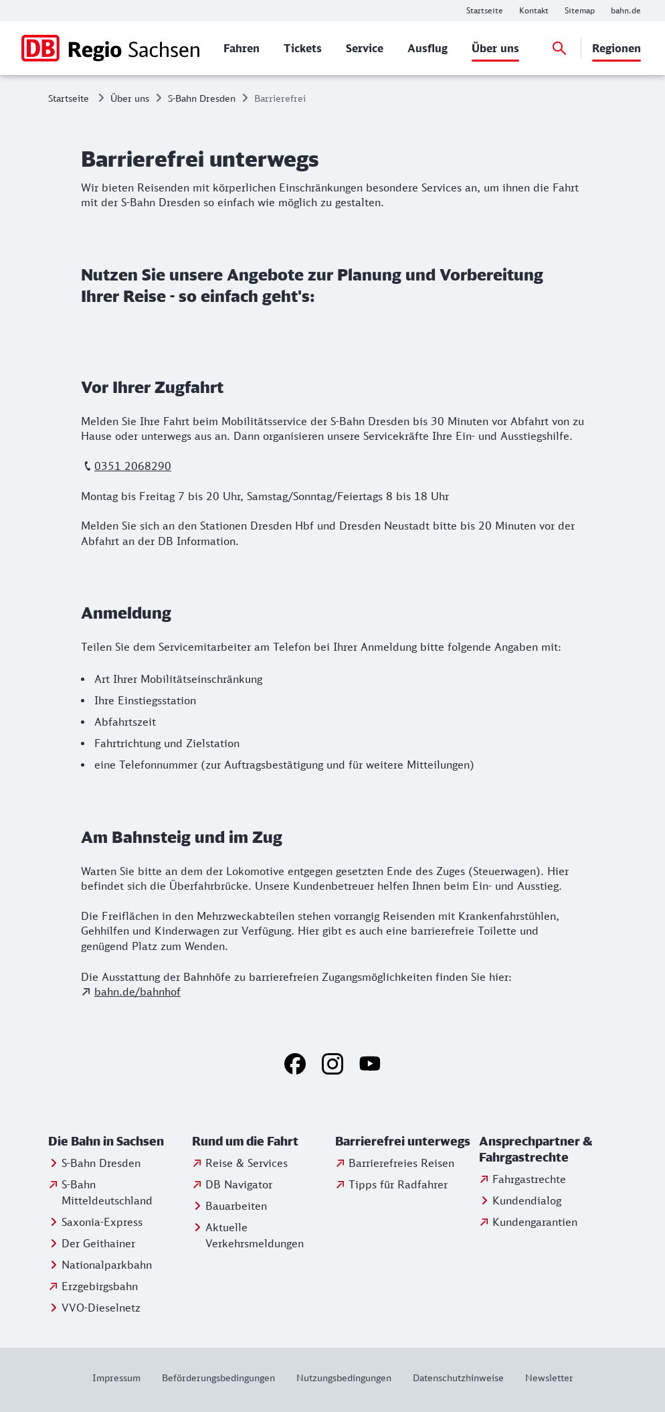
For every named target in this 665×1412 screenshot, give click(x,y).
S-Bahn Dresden (201, 98)
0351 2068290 (132, 466)
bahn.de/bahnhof (137, 991)
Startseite (68, 98)
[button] (117, 1141)
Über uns (129, 98)
